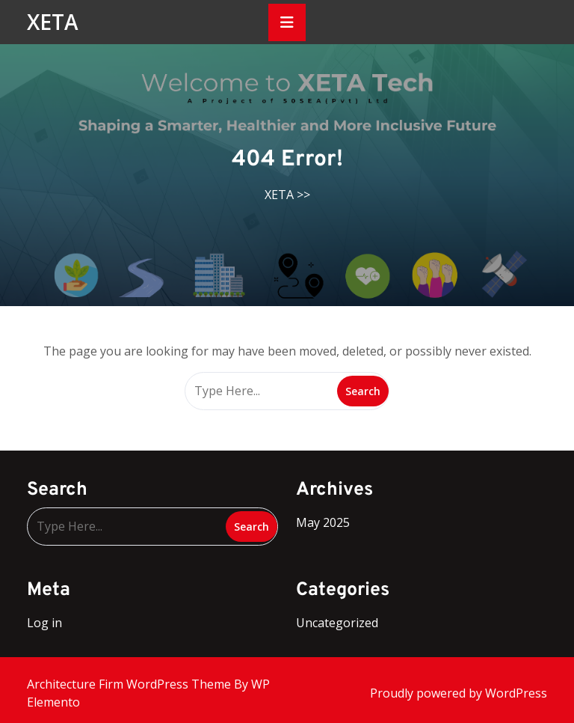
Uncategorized (337, 622)
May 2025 (323, 522)
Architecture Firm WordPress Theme (130, 684)
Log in (44, 622)
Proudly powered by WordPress (458, 693)
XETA (52, 21)
